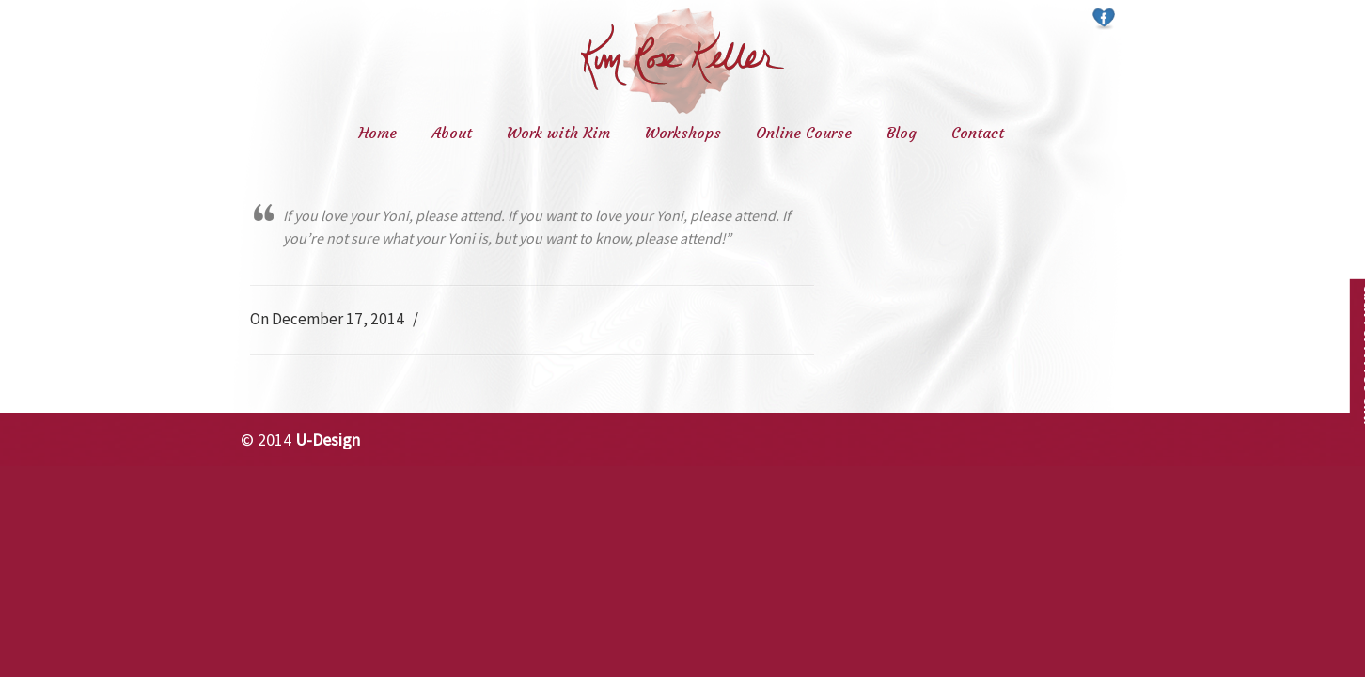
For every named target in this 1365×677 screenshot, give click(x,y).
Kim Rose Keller (682, 61)
